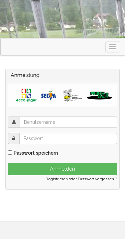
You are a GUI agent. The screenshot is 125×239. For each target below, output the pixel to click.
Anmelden (62, 169)
